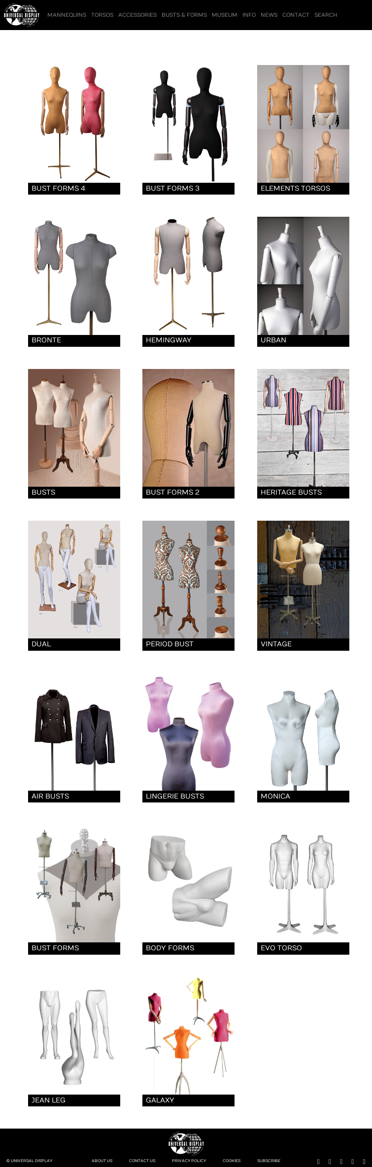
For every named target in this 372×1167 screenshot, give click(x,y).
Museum (224, 15)
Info (249, 15)
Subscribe (268, 1161)
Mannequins (66, 15)
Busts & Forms (184, 15)
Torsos (102, 15)
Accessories (137, 15)
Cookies (231, 1161)
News (269, 15)
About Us (102, 1161)
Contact (295, 15)
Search (325, 15)
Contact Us (142, 1161)
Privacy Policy (189, 1161)
